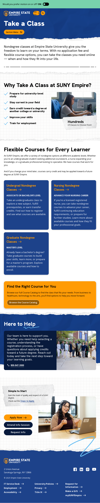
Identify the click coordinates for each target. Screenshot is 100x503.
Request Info (18, 432)
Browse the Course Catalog (23, 302)
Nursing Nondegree (70, 187)
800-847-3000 (17, 365)
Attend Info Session (18, 425)
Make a (73, 491)
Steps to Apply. (27, 401)
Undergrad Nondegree (25, 187)
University (46, 484)
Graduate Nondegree (24, 239)
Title (40, 492)
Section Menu (14, 32)
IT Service (14, 484)
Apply (18, 417)
